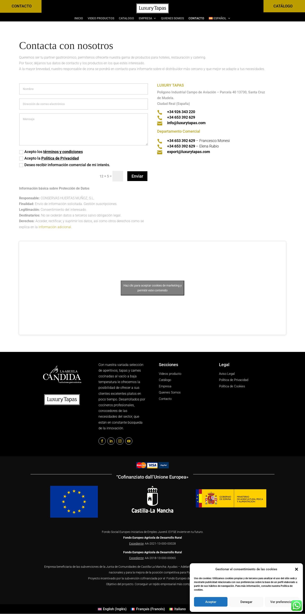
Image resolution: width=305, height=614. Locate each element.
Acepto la (49, 158)
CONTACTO (22, 6)
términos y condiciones (63, 151)
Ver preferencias (282, 602)
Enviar (137, 176)
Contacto (196, 18)
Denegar (246, 602)
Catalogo (126, 18)
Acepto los (51, 151)
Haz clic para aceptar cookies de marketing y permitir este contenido (152, 288)
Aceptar (210, 602)
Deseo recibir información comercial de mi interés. (64, 165)
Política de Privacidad (60, 158)
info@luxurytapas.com (186, 123)
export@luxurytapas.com (188, 151)
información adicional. (56, 227)
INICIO (78, 18)
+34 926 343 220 (181, 112)
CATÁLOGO (283, 6)
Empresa (145, 18)
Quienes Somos (172, 18)
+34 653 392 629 (181, 117)
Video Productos (101, 18)
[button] (296, 569)
